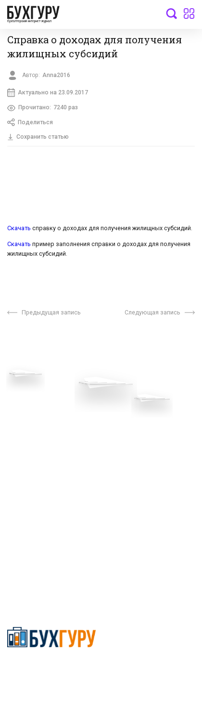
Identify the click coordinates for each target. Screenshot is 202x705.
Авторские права (34, 488)
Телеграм (22, 430)
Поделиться (30, 123)
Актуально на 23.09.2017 (47, 92)
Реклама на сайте (35, 473)
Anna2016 (57, 75)
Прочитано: (42, 108)
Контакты (22, 445)
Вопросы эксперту (36, 401)
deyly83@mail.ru (41, 568)
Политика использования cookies (141, 455)
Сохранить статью (38, 136)
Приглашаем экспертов (44, 416)
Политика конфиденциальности (51, 669)
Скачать (19, 228)
